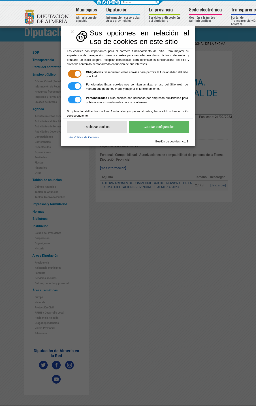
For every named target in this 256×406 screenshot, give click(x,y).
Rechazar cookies (97, 127)
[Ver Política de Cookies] (84, 137)
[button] (87, 15)
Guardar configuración (159, 127)
